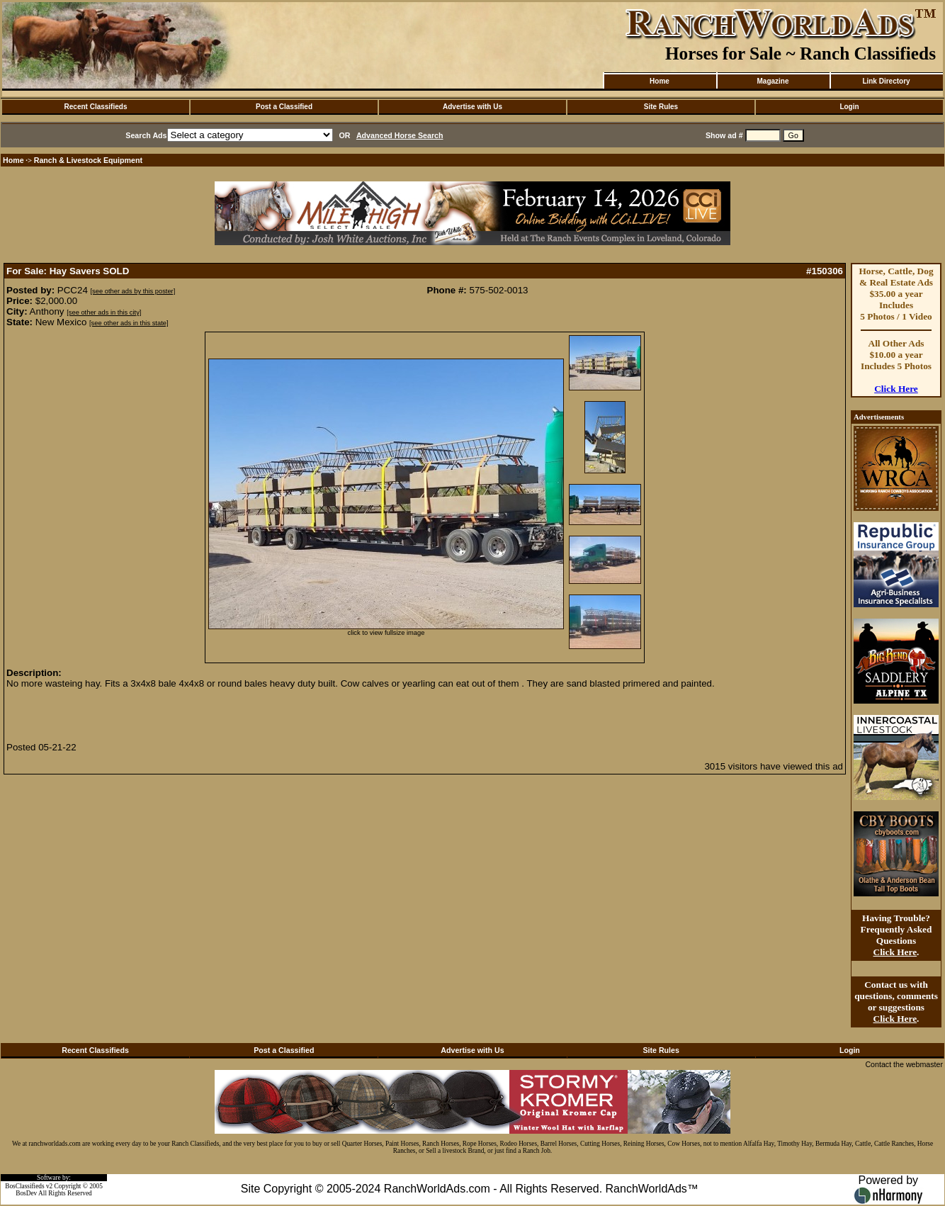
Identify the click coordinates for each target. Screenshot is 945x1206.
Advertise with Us (472, 107)
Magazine (772, 81)
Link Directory (886, 81)
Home (659, 81)
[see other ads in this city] (104, 312)
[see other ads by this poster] (133, 291)
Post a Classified (284, 107)
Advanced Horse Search (399, 135)
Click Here (896, 388)
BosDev (26, 1193)
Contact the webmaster (904, 1064)
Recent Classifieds (96, 107)
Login (849, 107)
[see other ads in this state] (128, 323)
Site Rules (661, 107)
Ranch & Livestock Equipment (88, 160)
